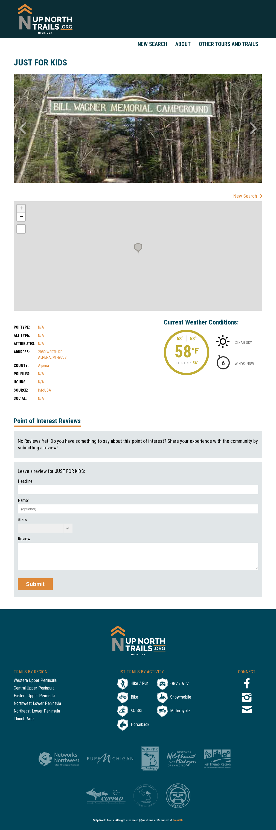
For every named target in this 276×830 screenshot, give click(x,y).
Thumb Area (24, 719)
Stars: (23, 520)
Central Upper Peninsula (34, 688)
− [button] (21, 217)
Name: (23, 500)
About (183, 44)
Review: (24, 539)
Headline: (25, 481)
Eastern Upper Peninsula (34, 696)
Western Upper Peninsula (35, 680)
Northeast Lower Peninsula (37, 711)
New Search (152, 44)
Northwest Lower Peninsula (37, 703)
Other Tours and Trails (228, 44)
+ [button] (21, 209)
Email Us (178, 820)
